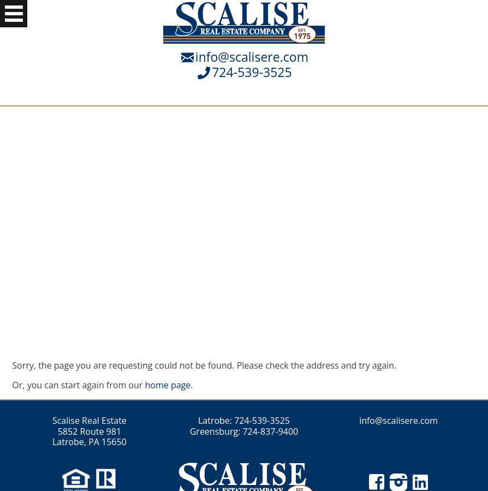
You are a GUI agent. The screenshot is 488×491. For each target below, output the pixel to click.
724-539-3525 (252, 72)
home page (168, 385)
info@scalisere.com (251, 57)
